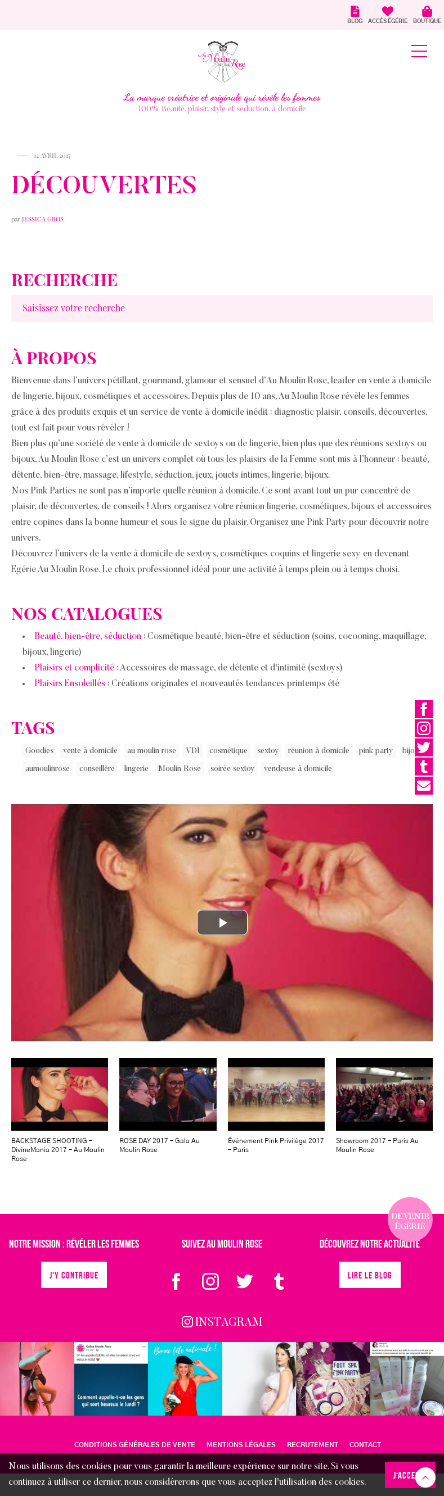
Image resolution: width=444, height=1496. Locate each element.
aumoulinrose (47, 769)
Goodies (39, 751)
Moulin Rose (179, 769)
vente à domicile (90, 751)
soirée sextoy (232, 769)
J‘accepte (410, 1476)
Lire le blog (370, 1276)
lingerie (136, 769)
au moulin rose (151, 751)
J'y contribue (74, 1276)
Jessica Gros (43, 219)
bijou (410, 751)
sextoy (268, 751)
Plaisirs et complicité (74, 668)
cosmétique (228, 751)
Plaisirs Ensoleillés (69, 683)
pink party (376, 751)
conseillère (97, 769)
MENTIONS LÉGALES (241, 1444)
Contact (365, 1444)
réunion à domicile (318, 751)
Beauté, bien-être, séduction (87, 636)
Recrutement (312, 1444)
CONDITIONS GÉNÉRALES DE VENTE (134, 1444)
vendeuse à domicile (298, 769)
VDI (193, 751)
